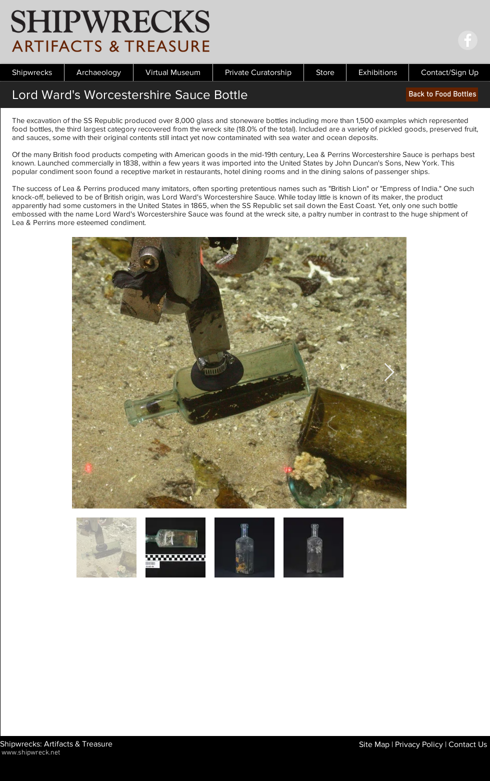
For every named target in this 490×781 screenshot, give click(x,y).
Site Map (374, 744)
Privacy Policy (419, 744)
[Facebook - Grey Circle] (468, 40)
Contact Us (467, 744)
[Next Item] (389, 372)
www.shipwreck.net (31, 752)
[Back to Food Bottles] (442, 95)
